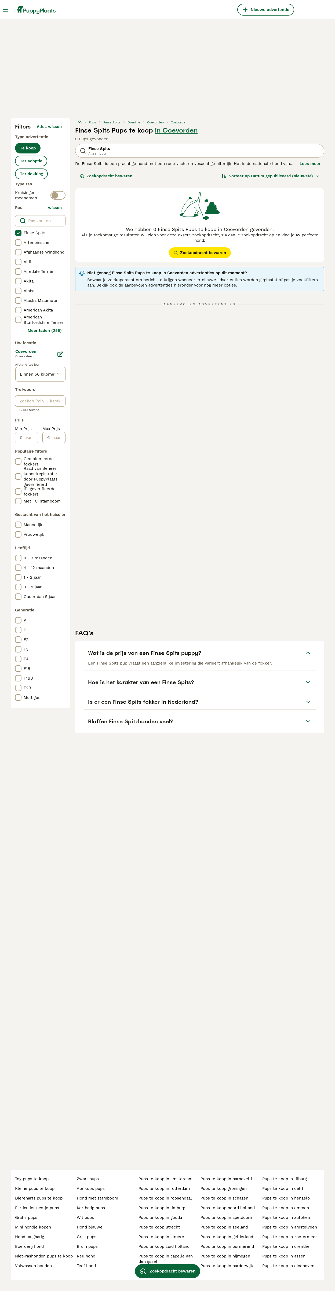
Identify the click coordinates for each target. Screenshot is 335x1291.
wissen (55, 207)
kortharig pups (91, 1207)
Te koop (28, 148)
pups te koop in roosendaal (165, 1198)
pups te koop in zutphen (286, 1217)
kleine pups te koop (34, 1188)
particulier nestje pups (37, 1207)
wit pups (85, 1217)
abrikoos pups (91, 1188)
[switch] (57, 195)
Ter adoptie (31, 161)
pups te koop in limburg (162, 1207)
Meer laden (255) (45, 330)
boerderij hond (29, 1246)
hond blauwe (90, 1227)
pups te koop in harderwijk (227, 1265)
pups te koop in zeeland (224, 1227)
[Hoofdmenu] (5, 9)
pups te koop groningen (224, 1188)
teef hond (86, 1265)
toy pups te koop (32, 1178)
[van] (30, 437)
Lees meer (310, 163)
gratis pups (26, 1217)
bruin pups (87, 1246)
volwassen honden (33, 1265)
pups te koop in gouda (160, 1217)
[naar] (57, 437)
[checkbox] (18, 233)
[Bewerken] (60, 354)
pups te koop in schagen (224, 1198)
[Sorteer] (270, 176)
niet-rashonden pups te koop (44, 1256)
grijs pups (86, 1236)
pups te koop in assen (283, 1256)
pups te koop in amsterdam (165, 1178)
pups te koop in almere (161, 1236)
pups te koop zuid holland (164, 1246)
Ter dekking (31, 173)
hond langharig (29, 1236)
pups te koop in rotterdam (164, 1188)
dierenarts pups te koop (39, 1198)
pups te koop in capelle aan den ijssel (166, 1259)
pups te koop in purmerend (227, 1246)
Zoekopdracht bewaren (106, 176)
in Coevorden (176, 130)
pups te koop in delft (282, 1188)
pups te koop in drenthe (285, 1246)
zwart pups (88, 1178)
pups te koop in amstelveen (289, 1227)
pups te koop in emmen (285, 1207)
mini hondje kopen (33, 1227)
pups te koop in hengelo (286, 1198)
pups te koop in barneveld (226, 1178)
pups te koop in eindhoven (288, 1265)
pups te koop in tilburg (284, 1178)
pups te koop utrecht (159, 1227)
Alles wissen (49, 126)
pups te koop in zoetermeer (289, 1236)
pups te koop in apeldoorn (226, 1217)
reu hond (86, 1256)
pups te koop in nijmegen (225, 1256)
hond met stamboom (97, 1198)
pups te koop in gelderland (227, 1236)
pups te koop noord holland (228, 1207)
